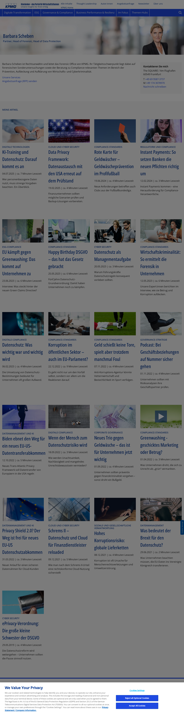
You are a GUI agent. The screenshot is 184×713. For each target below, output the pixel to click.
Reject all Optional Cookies (137, 704)
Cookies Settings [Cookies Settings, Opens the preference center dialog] (137, 696)
